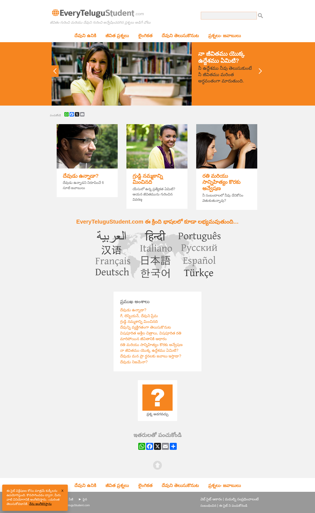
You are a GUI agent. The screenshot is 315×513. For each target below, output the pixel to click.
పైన (85, 499)
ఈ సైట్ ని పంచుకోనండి (233, 505)
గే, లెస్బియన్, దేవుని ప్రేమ (139, 316)
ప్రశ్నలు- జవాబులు (224, 35)
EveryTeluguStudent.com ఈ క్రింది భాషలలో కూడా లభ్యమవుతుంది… (157, 222)
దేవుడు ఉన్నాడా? (81, 176)
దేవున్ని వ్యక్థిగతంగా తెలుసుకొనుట (145, 327)
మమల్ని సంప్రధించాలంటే (242, 499)
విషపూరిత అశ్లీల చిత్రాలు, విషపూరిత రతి (150, 333)
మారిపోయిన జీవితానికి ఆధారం (143, 339)
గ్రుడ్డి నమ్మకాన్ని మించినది (148, 179)
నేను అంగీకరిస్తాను (40, 504)
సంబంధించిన (208, 505)
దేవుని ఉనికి (85, 35)
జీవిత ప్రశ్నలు (117, 35)
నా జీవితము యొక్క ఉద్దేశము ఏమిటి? (149, 350)
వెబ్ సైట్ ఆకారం (211, 499)
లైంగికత (145, 35)
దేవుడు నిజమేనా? (134, 362)
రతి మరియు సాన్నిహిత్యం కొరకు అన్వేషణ (221, 182)
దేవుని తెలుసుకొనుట (180, 35)
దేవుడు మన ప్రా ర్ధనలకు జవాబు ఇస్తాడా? (150, 356)
